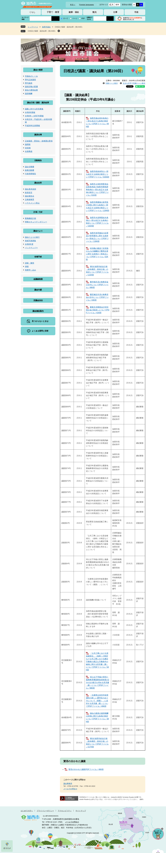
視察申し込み (30, 270)
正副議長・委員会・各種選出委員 (39, 141)
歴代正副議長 (30, 80)
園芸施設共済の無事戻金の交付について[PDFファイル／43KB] (97, 297)
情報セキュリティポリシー (36, 222)
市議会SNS (38, 300)
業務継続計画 (30, 218)
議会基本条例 (30, 189)
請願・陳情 (29, 263)
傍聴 (27, 267)
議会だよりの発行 (32, 237)
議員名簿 (38, 135)
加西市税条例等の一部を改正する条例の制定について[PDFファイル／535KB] (97, 174)
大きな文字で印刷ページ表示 (134, 83)
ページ (74, 18)
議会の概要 (38, 70)
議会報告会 (29, 196)
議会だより (38, 231)
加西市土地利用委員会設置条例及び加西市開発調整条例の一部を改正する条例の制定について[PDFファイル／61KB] (97, 189)
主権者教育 (29, 200)
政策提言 (28, 193)
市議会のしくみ (31, 76)
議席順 (27, 144)
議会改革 (38, 183)
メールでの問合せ (70, 789)
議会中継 (38, 290)
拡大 (111, 4)
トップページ (33, 27)
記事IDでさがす (89, 18)
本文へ (72, 4)
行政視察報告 (30, 174)
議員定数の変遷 (31, 87)
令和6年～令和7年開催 (34, 116)
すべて (65, 18)
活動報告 (38, 160)
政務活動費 (29, 170)
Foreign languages (86, 4)
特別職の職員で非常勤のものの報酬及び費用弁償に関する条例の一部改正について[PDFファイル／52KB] (97, 253)
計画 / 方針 (38, 212)
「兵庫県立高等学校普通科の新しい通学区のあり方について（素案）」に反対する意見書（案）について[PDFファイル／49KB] (97, 700)
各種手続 (38, 257)
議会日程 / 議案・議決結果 (38, 103)
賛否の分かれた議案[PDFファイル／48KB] (86, 769)
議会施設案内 (38, 311)
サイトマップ (81, 811)
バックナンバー (31, 248)
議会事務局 (67, 784)
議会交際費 (29, 167)
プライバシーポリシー (45, 811)
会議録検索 (38, 279)
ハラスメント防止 (32, 203)
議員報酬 (28, 94)
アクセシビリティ (65, 811)
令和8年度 (29, 244)
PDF (83, 18)
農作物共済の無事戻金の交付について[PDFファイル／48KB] (97, 284)
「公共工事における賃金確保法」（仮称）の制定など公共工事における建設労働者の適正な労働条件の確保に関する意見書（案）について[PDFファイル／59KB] (97, 661)
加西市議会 (46, 27)
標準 (117, 5)
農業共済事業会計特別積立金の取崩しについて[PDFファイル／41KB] (97, 310)
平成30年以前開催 (32, 126)
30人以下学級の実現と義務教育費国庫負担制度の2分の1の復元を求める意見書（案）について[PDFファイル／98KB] (97, 682)
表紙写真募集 (30, 241)
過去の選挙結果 (31, 90)
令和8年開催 (30, 112)
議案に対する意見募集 (34, 109)
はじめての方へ (27, 811)
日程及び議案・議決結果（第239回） (42, 31)
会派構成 (28, 151)
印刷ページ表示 (112, 83)
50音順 (28, 148)
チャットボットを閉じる (162, 829)
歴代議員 (28, 83)
